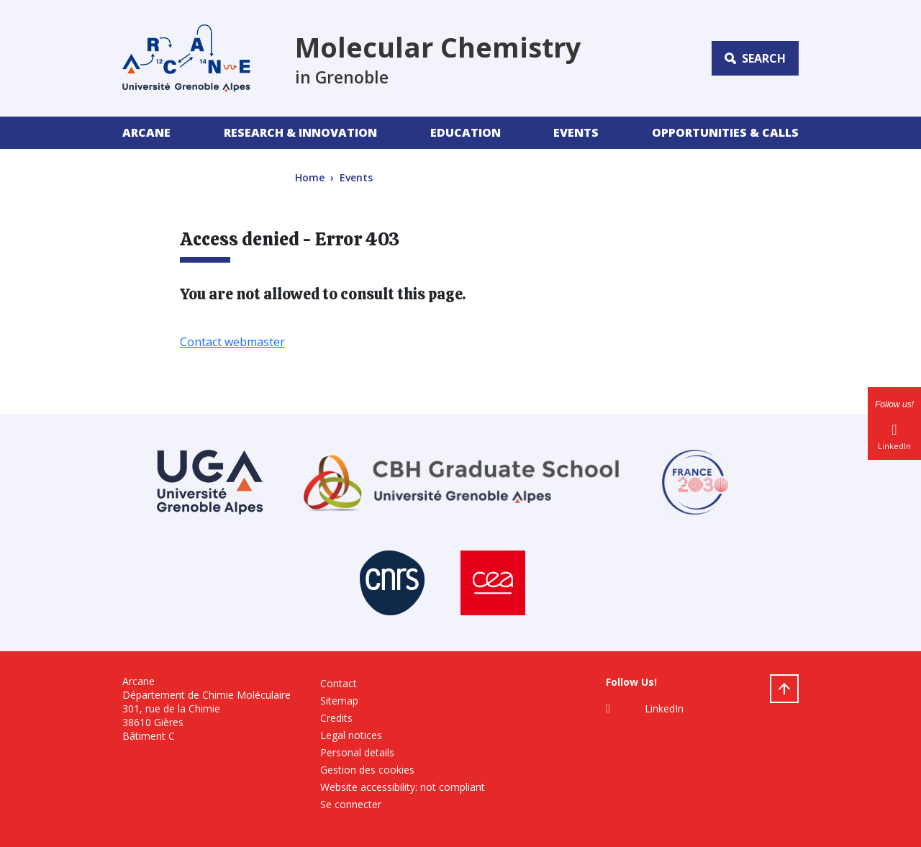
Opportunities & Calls (725, 132)
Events (576, 132)
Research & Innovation (300, 132)
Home (310, 177)
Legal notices (351, 735)
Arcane (146, 132)
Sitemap (339, 700)
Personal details (357, 752)
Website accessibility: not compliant (402, 787)
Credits (336, 718)
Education (465, 132)
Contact (338, 683)
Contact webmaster (232, 342)
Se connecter (350, 804)
